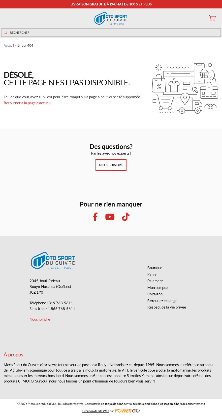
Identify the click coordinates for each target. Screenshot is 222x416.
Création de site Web (95, 411)
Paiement (155, 281)
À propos (13, 354)
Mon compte (157, 287)
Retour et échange (162, 301)
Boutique (154, 268)
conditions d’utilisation (158, 403)
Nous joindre (111, 165)
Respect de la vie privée (166, 307)
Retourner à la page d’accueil (27, 103)
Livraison (154, 294)
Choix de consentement (189, 403)
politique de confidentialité (118, 403)
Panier (152, 274)
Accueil (9, 45)
